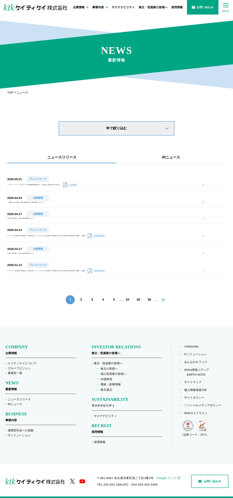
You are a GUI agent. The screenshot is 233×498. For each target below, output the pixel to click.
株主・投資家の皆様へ (153, 7)
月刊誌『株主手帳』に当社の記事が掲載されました (88, 206)
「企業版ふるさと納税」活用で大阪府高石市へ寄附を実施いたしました (101, 192)
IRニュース (171, 157)
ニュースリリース (61, 157)
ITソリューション (19, 430)
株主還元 (106, 384)
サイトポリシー (194, 392)
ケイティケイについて (22, 357)
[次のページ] (162, 294)
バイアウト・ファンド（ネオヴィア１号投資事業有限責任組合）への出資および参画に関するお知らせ (129, 178)
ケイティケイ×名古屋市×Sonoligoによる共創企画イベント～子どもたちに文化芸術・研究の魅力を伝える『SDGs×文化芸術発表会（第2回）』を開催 (134, 261)
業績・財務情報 (111, 379)
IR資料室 (106, 373)
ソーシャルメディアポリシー (203, 399)
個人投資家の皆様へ (113, 368)
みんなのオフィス (195, 356)
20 (138, 294)
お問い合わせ (203, 7)
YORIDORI (191, 341)
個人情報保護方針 (195, 384)
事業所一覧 (15, 367)
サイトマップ (192, 376)
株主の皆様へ (109, 363)
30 (149, 294)
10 (127, 294)
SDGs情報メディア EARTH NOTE (196, 367)
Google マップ (167, 472)
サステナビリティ (123, 7)
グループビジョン (19, 362)
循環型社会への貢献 (21, 425)
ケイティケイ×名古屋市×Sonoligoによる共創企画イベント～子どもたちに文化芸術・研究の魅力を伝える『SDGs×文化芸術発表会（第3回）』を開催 (134, 225)
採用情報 (177, 7)
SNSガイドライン (195, 407)
